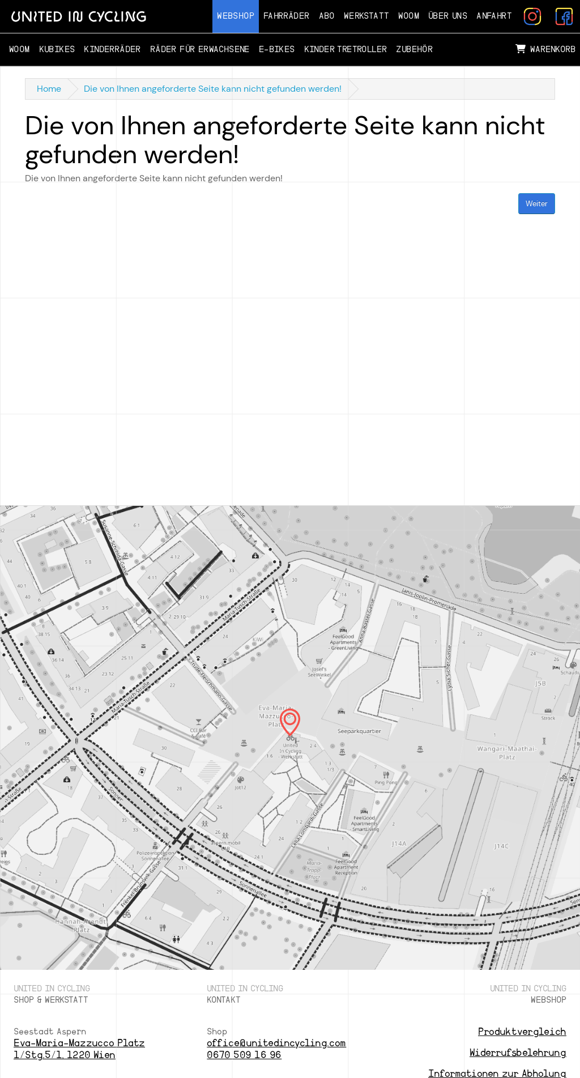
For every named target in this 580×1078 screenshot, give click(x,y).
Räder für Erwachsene (200, 49)
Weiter (537, 203)
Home (49, 89)
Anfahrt (494, 16)
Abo (327, 16)
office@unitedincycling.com (276, 1043)
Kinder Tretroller (345, 49)
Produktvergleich (522, 1031)
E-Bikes (277, 49)
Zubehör (414, 49)
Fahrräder (286, 16)
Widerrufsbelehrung (518, 1052)
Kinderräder (112, 49)
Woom (408, 16)
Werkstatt (367, 16)
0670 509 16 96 (244, 1055)
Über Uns (447, 16)
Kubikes (57, 49)
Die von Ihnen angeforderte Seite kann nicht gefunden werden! (213, 89)
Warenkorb (545, 49)
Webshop (235, 16)
